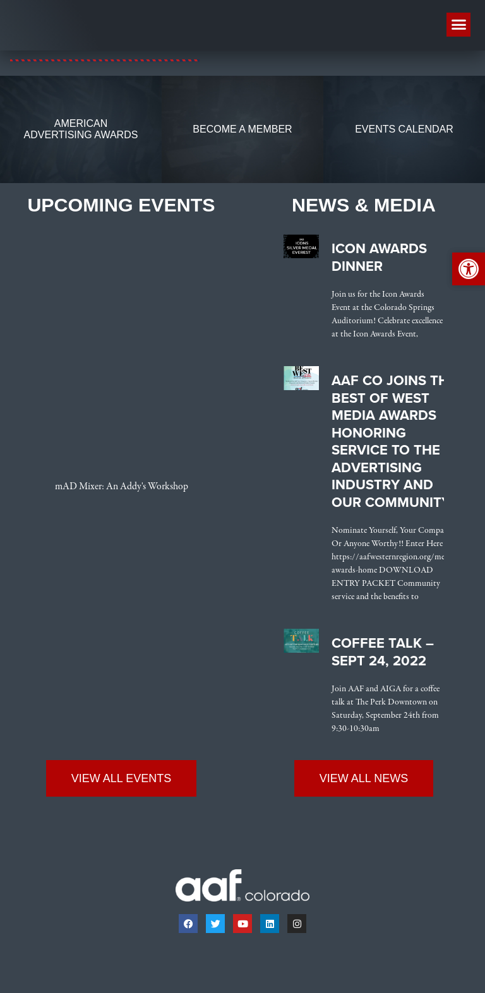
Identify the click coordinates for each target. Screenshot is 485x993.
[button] (458, 25)
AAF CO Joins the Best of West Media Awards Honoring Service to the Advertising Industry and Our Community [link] (394, 442)
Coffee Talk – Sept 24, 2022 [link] (383, 653)
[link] (105, 60)
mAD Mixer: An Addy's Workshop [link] (121, 487)
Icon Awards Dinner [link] (379, 258)
